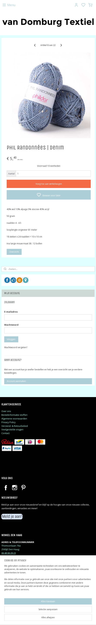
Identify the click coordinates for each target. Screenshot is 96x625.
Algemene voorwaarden (14, 418)
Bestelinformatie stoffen (14, 414)
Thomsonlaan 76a (11, 545)
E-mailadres (11, 311)
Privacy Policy (8, 422)
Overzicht (14, 251)
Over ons (6, 411)
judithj (8, 603)
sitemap (63, 618)
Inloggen (11, 339)
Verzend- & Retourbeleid (14, 426)
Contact (5, 433)
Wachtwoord (11, 324)
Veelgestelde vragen (12, 429)
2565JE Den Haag (10, 549)
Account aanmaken (16, 381)
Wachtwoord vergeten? (15, 347)
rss (70, 618)
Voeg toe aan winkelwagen (49, 183)
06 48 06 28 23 (8, 553)
